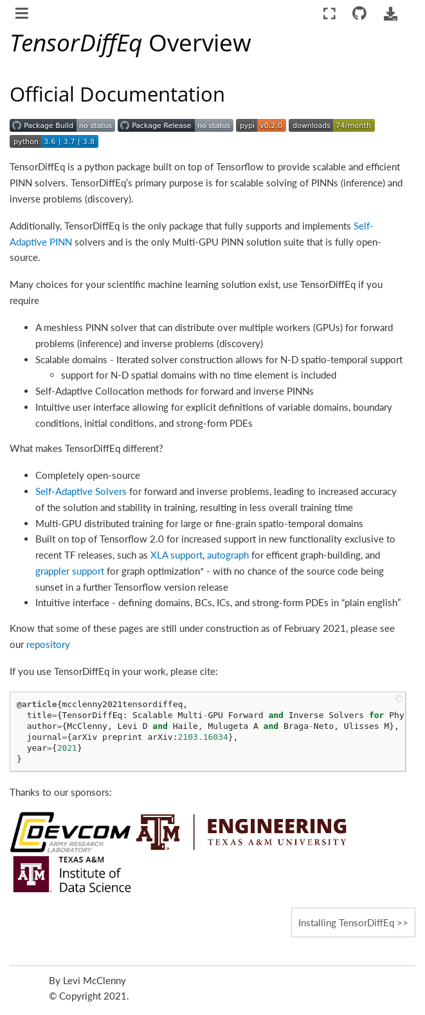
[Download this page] (390, 14)
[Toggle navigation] (23, 15)
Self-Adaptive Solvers (81, 491)
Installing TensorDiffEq (346, 922)
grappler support (69, 571)
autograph (228, 555)
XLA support (176, 555)
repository (48, 644)
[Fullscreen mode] (329, 14)
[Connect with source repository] (359, 14)
